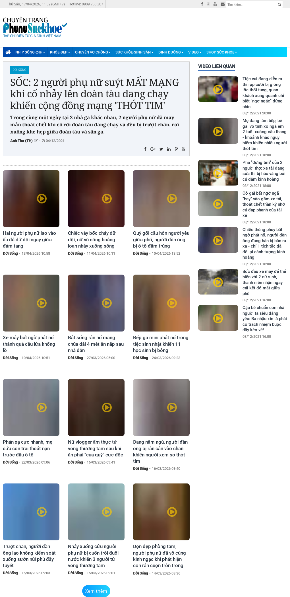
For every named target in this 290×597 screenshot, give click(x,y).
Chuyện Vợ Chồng (93, 52)
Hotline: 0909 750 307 (86, 4)
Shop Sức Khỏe (221, 52)
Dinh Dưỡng (171, 52)
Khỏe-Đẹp (60, 52)
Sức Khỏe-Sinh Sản (134, 52)
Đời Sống (19, 70)
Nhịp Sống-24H (30, 52)
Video (195, 52)
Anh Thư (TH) (21, 141)
